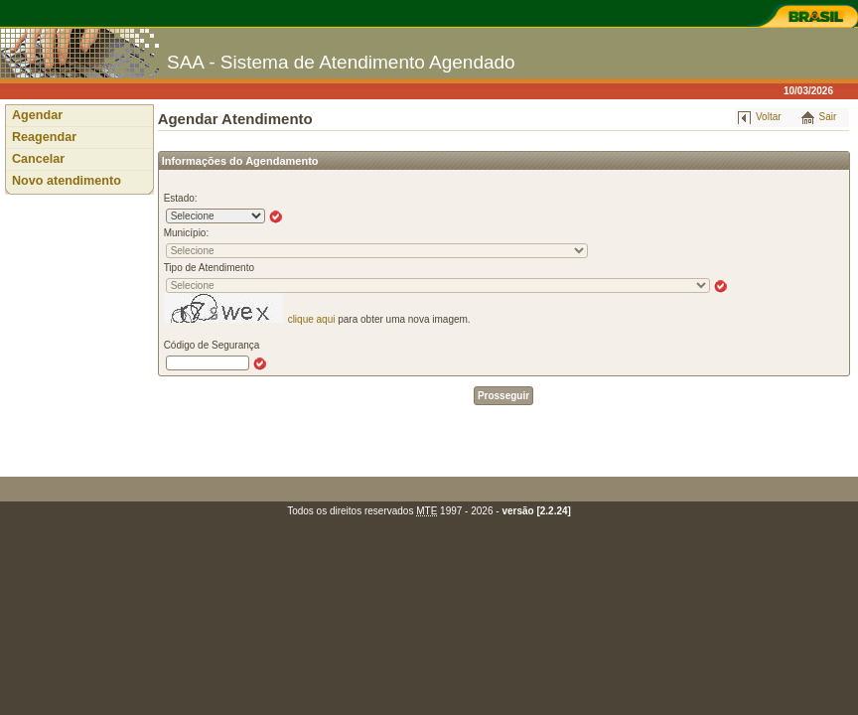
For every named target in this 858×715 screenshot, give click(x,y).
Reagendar (44, 137)
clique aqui (312, 319)
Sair (828, 116)
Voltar (769, 116)
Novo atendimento (66, 181)
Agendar (37, 115)
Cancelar (38, 159)
